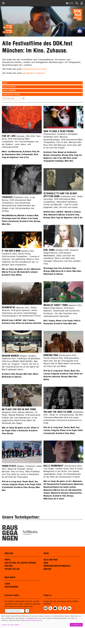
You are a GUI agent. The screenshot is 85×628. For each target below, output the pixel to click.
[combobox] (42, 82)
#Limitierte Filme (29, 152)
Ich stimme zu (76, 625)
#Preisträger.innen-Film (11, 218)
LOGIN (7, 584)
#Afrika (19, 275)
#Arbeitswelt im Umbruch (53, 274)
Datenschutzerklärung (34, 620)
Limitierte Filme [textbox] (11, 94)
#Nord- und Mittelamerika (12, 152)
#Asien (35, 374)
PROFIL (8, 560)
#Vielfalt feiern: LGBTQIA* (53, 212)
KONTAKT (48, 569)
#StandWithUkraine (9, 216)
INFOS (46, 553)
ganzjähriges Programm (34, 73)
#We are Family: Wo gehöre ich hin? (16, 269)
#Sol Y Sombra (49, 321)
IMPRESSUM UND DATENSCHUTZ (57, 566)
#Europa (65, 155)
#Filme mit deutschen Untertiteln (29, 323)
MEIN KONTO (10, 577)
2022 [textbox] (5, 83)
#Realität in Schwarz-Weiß (27, 216)
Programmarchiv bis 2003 (34, 69)
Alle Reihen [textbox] (9, 86)
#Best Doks (69, 161)
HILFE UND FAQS (50, 560)
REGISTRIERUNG (11, 587)
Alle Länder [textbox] (9, 90)
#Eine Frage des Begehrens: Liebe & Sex (67, 218)
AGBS (46, 563)
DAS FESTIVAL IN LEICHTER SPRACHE (20, 563)
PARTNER (9, 566)
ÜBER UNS (9, 553)
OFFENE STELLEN (12, 569)
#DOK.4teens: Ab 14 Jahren (61, 271)
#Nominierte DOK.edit (56, 215)
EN (71, 3)
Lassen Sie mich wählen (11, 625)
